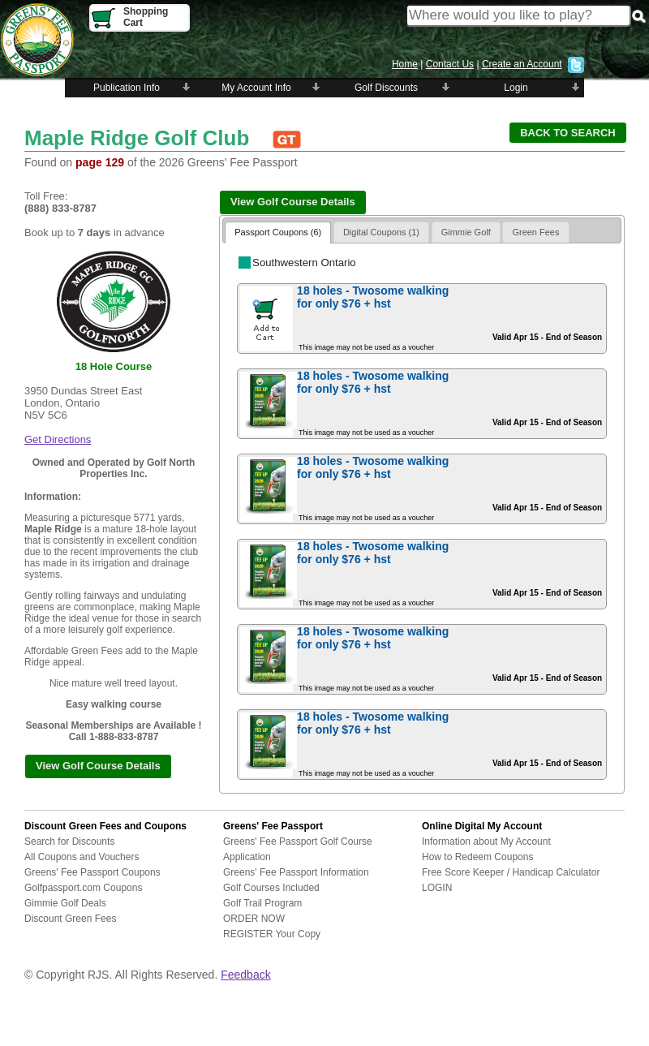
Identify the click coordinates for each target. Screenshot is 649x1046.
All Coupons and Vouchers (81, 857)
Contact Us (450, 64)
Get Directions (57, 439)
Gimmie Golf (466, 232)
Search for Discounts (69, 841)
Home (405, 64)
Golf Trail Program (262, 903)
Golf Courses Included (271, 887)
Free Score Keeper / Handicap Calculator (511, 872)
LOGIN (437, 887)
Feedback (245, 974)
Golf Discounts (386, 87)
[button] (568, 133)
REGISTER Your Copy (271, 934)
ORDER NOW (254, 918)
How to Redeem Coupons (477, 857)
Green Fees (535, 232)
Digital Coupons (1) (381, 232)
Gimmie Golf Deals (65, 903)
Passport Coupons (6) (277, 232)
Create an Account (522, 64)
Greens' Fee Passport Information (296, 872)
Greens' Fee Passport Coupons (92, 872)
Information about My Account (486, 841)
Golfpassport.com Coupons (83, 887)
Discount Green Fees (70, 918)
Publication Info (126, 87)
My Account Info (255, 87)
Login (515, 87)
